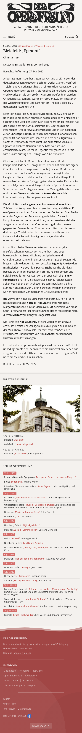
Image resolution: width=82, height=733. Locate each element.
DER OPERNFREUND (15, 638)
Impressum (9, 709)
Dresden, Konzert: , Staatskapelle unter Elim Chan (39, 549)
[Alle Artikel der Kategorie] (41, 408)
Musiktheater (26, 46)
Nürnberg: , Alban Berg (18, 516)
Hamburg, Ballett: (22, 525)
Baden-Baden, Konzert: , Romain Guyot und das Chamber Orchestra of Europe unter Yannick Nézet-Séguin (41, 592)
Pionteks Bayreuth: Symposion (40, 477)
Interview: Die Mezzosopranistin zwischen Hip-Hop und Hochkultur (39, 487)
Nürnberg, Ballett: (23, 543)
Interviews (37, 671)
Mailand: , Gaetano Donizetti (30, 530)
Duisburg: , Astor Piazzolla (29, 512)
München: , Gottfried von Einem (35, 558)
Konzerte (24, 671)
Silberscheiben (11, 680)
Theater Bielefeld (44, 46)
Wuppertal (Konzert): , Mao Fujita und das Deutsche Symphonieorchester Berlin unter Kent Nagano (39, 506)
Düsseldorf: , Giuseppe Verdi (25, 576)
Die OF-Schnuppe (12, 685)
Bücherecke (30, 675)
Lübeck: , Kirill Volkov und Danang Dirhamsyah (38, 615)
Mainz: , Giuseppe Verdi (20, 538)
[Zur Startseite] (41, 13)
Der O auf (14, 715)
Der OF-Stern (28, 680)
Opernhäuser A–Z (12, 675)
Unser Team (9, 703)
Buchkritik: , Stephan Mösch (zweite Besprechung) (40, 606)
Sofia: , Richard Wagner (22, 481)
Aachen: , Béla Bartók (27, 580)
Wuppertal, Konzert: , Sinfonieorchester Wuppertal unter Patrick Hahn (40, 600)
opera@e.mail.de (22, 652)
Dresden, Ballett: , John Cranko (24, 567)
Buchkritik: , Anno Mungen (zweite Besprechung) (37, 499)
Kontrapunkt (30, 685)
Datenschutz (24, 709)
